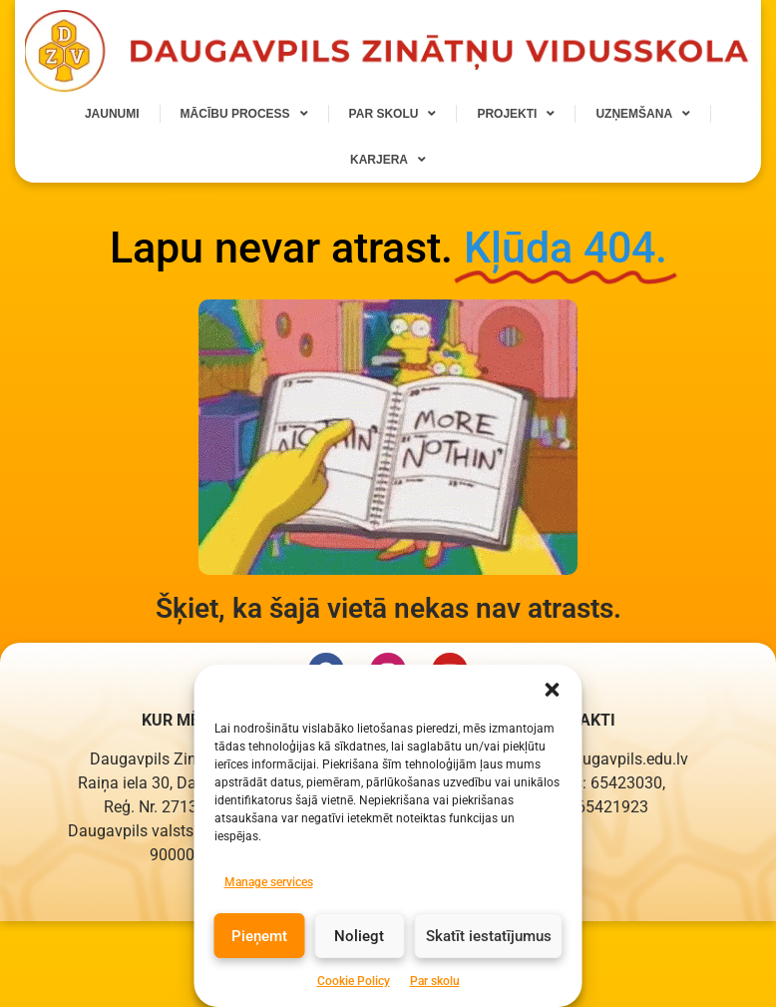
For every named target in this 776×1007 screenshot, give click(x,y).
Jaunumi (112, 114)
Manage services (268, 905)
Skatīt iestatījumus (489, 959)
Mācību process (244, 114)
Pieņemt (259, 959)
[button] (553, 713)
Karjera (388, 160)
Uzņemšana (642, 114)
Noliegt (359, 959)
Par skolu (393, 114)
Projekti (516, 114)
